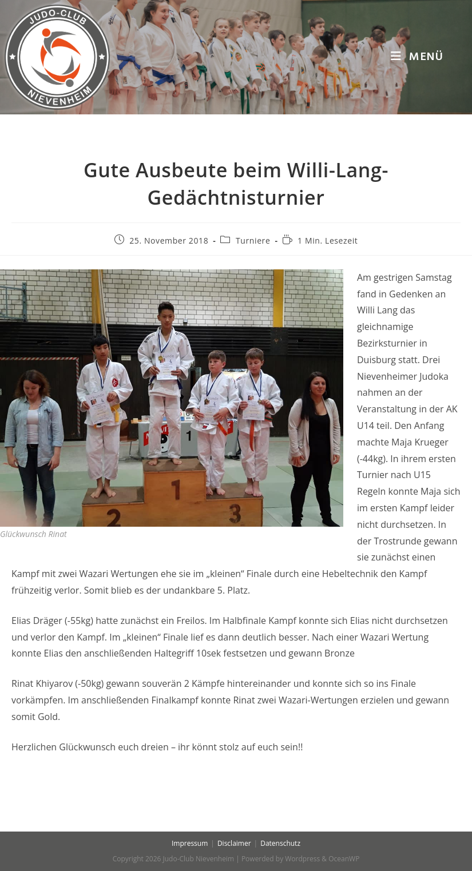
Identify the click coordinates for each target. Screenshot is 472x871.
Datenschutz (280, 843)
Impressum (190, 843)
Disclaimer (234, 843)
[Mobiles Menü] (417, 57)
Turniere (253, 240)
